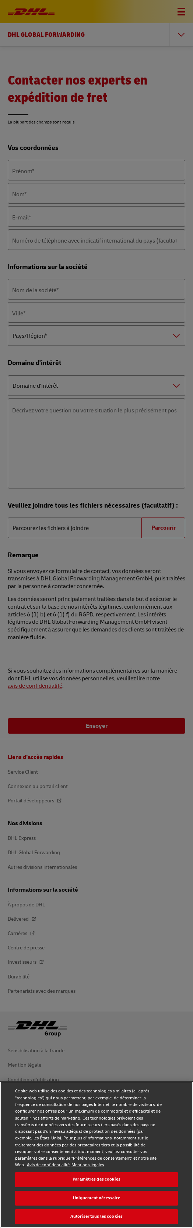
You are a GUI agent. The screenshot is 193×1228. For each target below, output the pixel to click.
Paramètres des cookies (96, 1179)
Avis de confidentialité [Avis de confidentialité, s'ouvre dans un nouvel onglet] (48, 1165)
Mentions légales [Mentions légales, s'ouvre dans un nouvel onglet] (87, 1165)
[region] (96, 1154)
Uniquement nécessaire (96, 1198)
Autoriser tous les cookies (96, 1216)
